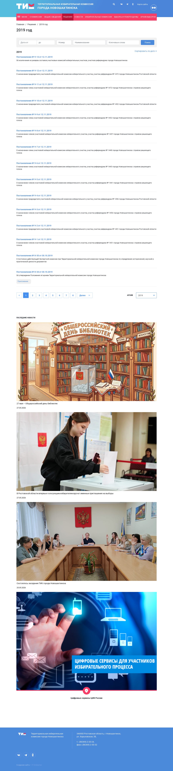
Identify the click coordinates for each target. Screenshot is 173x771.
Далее (82, 295)
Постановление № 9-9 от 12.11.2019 (33, 114)
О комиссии (36, 17)
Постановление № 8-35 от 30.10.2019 (34, 255)
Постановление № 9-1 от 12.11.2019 (33, 239)
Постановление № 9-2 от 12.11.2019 (33, 225)
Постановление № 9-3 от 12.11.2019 (33, 209)
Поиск (148, 42)
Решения (67, 17)
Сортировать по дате (146, 51)
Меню (22, 17)
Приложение (23, 281)
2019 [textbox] (140, 295)
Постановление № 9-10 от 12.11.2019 (34, 101)
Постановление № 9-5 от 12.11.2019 (33, 179)
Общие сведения (52, 17)
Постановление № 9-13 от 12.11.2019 (34, 57)
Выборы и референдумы (126, 17)
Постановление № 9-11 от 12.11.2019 (34, 84)
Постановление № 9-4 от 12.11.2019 (33, 195)
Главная (20, 24)
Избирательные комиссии (98, 17)
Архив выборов (148, 17)
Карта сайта (142, 4)
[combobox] (146, 295)
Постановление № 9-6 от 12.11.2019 (33, 163)
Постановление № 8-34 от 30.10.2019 (34, 272)
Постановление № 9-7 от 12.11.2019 (33, 147)
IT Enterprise (37, 765)
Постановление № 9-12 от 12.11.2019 (34, 70)
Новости (78, 17)
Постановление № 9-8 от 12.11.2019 (33, 130)
